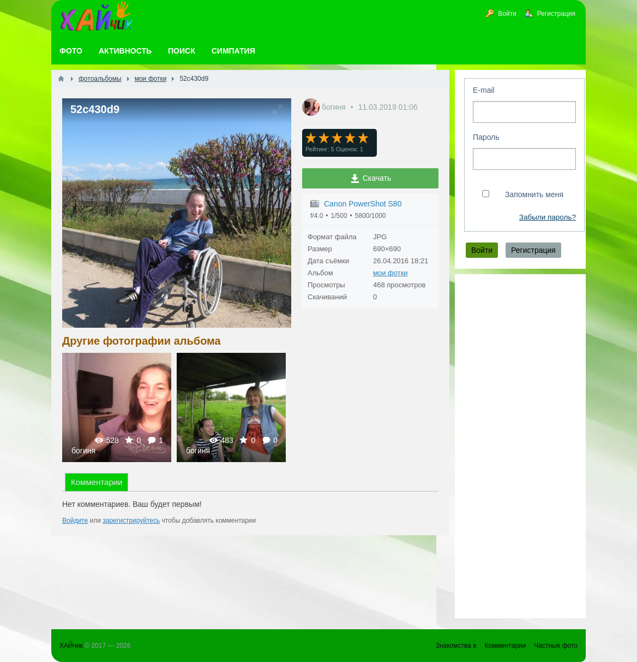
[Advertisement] (520, 446)
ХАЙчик (71, 645)
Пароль (486, 137)
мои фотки (390, 273)
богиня (335, 107)
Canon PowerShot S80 (362, 203)
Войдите (75, 520)
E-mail (484, 90)
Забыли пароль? (547, 217)
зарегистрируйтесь (131, 520)
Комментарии (96, 482)
